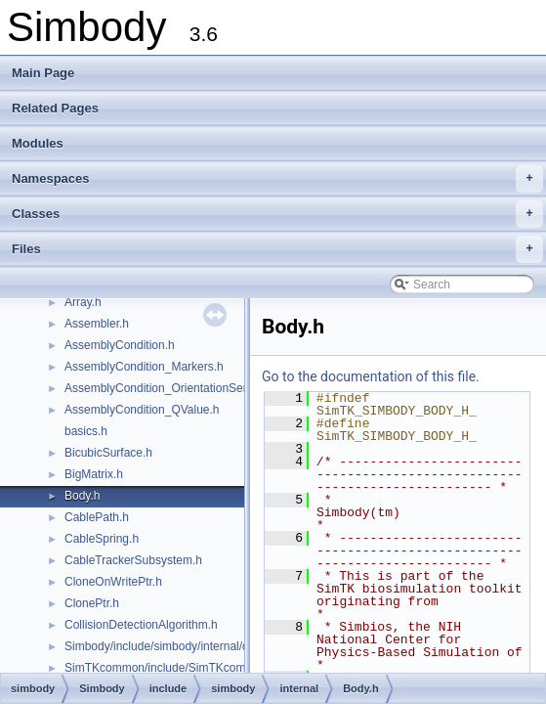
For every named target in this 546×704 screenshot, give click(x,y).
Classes (277, 214)
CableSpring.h (101, 539)
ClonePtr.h (91, 603)
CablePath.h (96, 517)
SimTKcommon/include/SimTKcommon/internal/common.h (216, 668)
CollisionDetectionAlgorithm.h (141, 625)
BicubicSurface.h (108, 453)
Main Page (43, 73)
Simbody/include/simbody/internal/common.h (180, 646)
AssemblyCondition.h (119, 345)
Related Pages (55, 108)
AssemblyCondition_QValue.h (142, 410)
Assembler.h (96, 323)
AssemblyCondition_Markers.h (144, 367)
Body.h (82, 496)
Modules (37, 143)
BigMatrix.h (93, 474)
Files (277, 249)
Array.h (83, 302)
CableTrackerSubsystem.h (133, 560)
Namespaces (277, 179)
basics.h (85, 431)
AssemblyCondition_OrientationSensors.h (172, 388)
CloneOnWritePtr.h (113, 582)
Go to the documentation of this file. (371, 376)
